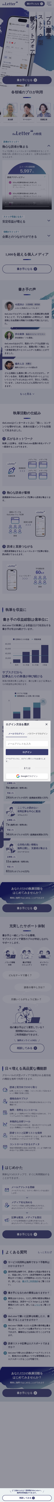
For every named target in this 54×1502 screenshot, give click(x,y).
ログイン (27, 752)
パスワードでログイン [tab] (38, 733)
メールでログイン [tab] (16, 733)
